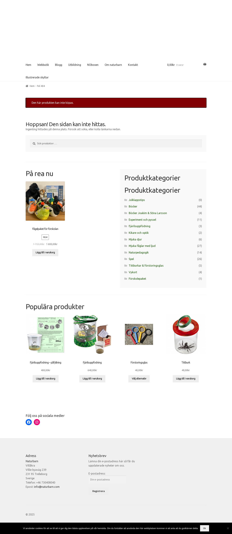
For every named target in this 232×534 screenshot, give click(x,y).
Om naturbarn (113, 64)
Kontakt (133, 64)
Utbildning (74, 64)
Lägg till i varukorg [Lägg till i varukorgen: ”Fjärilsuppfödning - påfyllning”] (45, 378)
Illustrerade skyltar (37, 77)
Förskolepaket (137, 278)
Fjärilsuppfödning (139, 226)
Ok (204, 528)
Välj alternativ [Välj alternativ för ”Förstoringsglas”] (139, 378)
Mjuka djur (135, 239)
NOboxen (93, 64)
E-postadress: (96, 473)
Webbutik (43, 64)
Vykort (133, 272)
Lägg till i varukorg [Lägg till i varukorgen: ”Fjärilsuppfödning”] (92, 378)
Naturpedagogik (139, 252)
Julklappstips (137, 199)
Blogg (58, 64)
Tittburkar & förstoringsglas (146, 265)
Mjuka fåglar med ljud (142, 245)
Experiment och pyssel (142, 219)
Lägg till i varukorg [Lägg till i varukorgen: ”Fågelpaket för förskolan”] (45, 252)
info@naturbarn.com (47, 486)
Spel (131, 258)
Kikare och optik (139, 232)
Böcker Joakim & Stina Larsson (148, 213)
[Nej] (227, 528)
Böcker (133, 206)
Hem (28, 64)
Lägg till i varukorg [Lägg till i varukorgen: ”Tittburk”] (185, 378)
